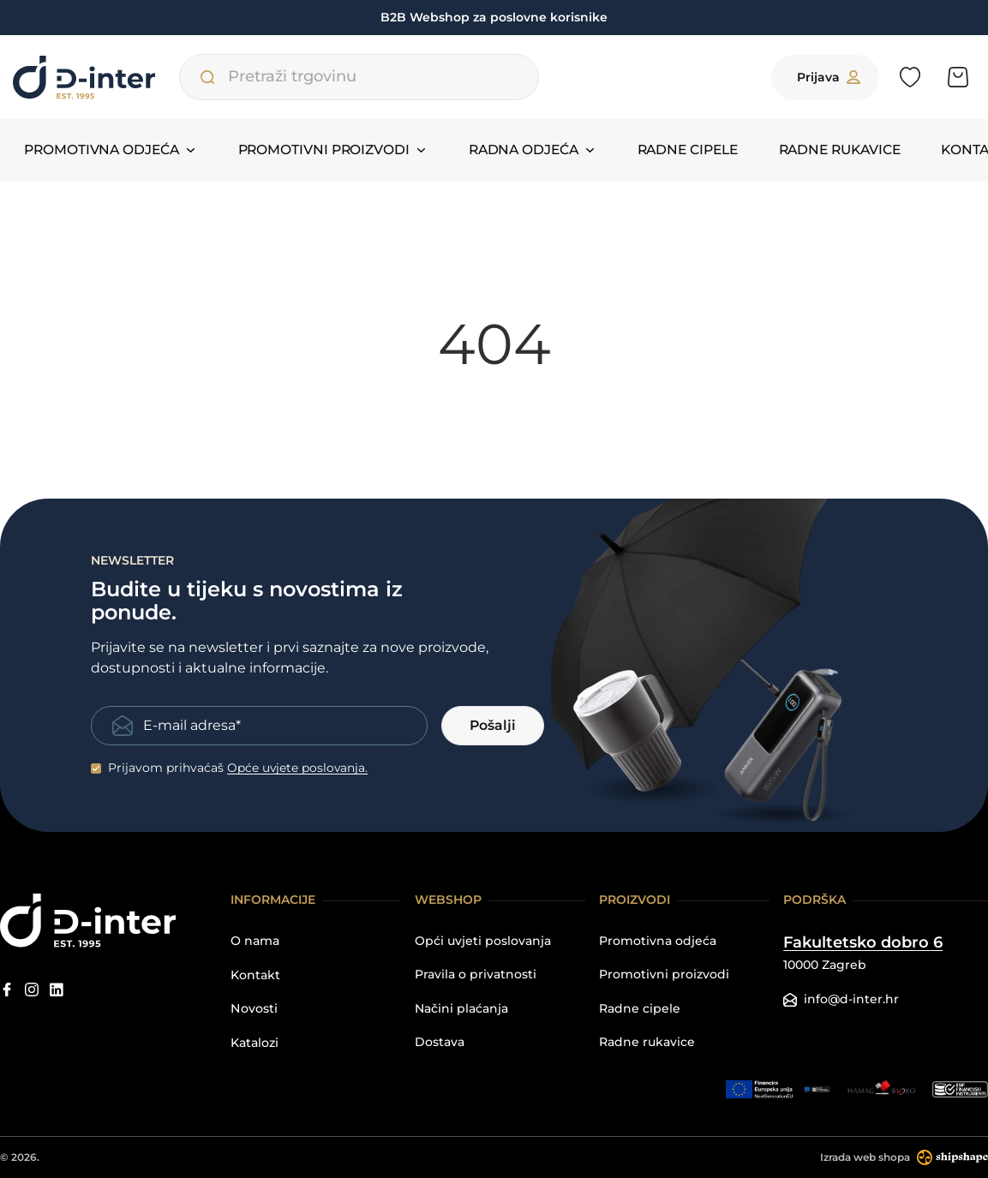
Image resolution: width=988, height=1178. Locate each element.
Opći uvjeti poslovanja (483, 941)
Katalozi (254, 1042)
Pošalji (492, 725)
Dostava (439, 1042)
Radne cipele (672, 163)
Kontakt (937, 163)
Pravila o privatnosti (475, 974)
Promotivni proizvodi (664, 974)
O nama (255, 941)
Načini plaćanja (461, 1008)
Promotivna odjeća (657, 941)
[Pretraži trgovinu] (212, 86)
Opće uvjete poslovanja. (298, 767)
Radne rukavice (812, 163)
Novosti (254, 1008)
